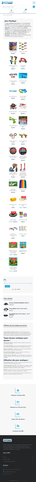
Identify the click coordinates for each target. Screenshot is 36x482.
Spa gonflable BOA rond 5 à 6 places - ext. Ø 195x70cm (19, 314)
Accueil (4, 15)
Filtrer (7, 286)
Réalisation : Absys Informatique (22, 480)
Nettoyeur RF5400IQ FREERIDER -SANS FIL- (19, 302)
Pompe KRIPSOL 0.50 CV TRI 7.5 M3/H (18, 308)
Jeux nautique (9, 15)
